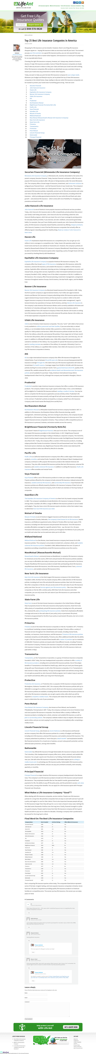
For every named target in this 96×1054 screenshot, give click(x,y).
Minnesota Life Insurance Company (36, 176)
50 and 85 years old (51, 360)
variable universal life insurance (44, 467)
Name (26, 993)
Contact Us (76, 1040)
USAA (26, 324)
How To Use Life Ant (78, 1048)
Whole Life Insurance (55, 5)
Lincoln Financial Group (37, 133)
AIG (31, 98)
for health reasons (39, 365)
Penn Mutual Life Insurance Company (36, 707)
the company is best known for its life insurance (63, 519)
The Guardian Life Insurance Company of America (40, 498)
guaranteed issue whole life (65, 368)
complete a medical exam (40, 697)
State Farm (28, 603)
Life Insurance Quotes (43, 5)
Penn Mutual (34, 131)
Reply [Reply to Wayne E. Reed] (29, 967)
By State (82, 8)
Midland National (35, 116)
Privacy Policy (77, 1045)
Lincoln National (54, 731)
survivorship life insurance (62, 483)
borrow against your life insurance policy (53, 587)
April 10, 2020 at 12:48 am (35, 934)
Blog (83, 5)
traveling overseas (34, 344)
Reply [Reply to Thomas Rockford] (33, 952)
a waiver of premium (65, 639)
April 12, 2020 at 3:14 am (39, 946)
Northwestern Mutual (36, 103)
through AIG (41, 363)
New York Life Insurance (37, 120)
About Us (76, 1039)
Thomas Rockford (39, 945)
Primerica (33, 124)
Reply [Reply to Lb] (29, 912)
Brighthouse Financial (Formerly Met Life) (43, 105)
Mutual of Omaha (35, 113)
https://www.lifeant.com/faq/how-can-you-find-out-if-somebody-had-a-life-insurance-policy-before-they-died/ (50, 977)
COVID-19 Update (77, 1042)
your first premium (36, 53)
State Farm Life (34, 122)
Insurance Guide (64, 8)
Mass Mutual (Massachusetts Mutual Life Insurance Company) (49, 118)
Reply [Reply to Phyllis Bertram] (29, 927)
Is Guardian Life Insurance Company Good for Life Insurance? (19, 1047)
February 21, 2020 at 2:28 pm (36, 919)
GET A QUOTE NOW (70, 1027)
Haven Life (33, 90)
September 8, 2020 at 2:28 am (40, 973)
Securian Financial (35, 86)
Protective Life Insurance (32, 684)
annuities (34, 459)
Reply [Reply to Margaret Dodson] (29, 940)
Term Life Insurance (65, 5)
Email (26, 997)
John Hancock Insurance (37, 88)
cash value (80, 783)
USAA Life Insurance (36, 96)
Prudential (33, 101)
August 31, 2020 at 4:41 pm (36, 960)
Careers (75, 1043)
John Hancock (29, 209)
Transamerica (34, 126)
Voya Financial (34, 109)
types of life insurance (49, 264)
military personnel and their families (48, 326)
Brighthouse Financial (46, 430)
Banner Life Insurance (74, 303)
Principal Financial (35, 137)
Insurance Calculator (76, 5)
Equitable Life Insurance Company (40, 92)
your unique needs (73, 75)
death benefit (61, 738)
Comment (27, 1002)
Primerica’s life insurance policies (72, 634)
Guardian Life (34, 111)
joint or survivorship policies (33, 717)
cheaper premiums (77, 225)
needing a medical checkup (65, 391)
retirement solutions (75, 183)
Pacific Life (33, 107)
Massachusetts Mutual (32, 556)
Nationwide (33, 135)
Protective (33, 128)
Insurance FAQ (72, 8)
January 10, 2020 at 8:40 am (36, 905)
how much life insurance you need (43, 509)
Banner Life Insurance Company (40, 94)
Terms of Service (77, 1046)
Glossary (78, 8)
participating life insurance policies (50, 611)
